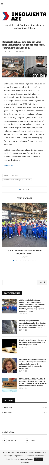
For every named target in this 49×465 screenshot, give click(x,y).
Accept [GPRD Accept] (38, 459)
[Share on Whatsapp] (28, 189)
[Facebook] (13, 440)
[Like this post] (21, 189)
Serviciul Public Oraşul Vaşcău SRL (17, 180)
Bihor (6, 175)
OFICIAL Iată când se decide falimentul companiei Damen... (24, 251)
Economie (25, 407)
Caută (42, 282)
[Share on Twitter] (26, 189)
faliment (15, 175)
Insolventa (25, 413)
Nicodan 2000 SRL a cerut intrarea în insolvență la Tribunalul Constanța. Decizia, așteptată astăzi (32, 342)
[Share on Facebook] (23, 189)
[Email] (36, 440)
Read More (8, 165)
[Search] (46, 3)
